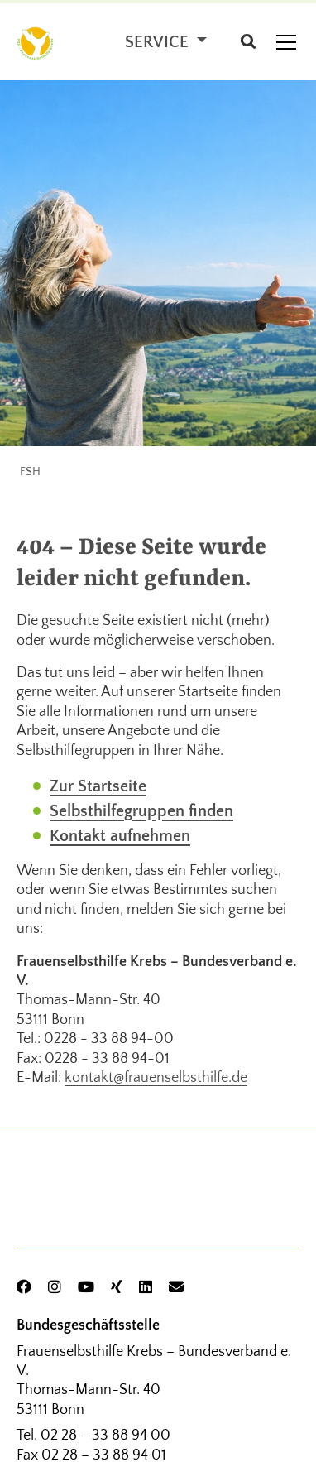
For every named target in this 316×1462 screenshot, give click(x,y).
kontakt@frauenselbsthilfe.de (156, 1078)
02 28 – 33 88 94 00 (105, 1435)
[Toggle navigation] (286, 42)
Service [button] (159, 42)
